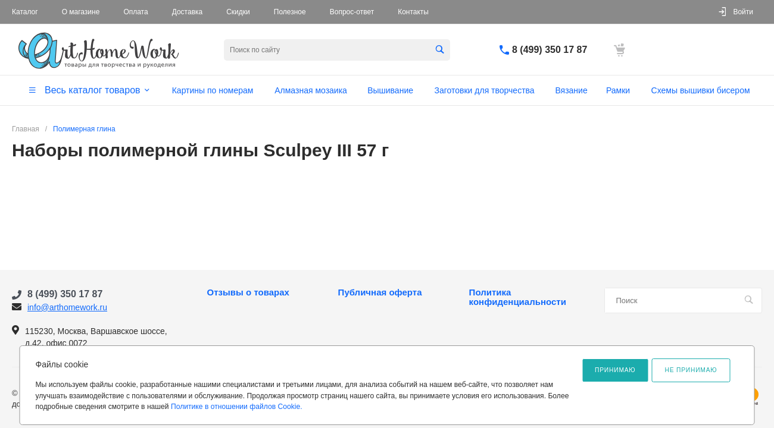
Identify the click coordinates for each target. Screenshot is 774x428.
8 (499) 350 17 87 (549, 50)
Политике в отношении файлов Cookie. (236, 406)
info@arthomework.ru (67, 307)
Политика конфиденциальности (517, 297)
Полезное (290, 12)
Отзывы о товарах (248, 292)
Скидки (238, 12)
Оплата (135, 12)
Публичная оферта (380, 292)
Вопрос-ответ (352, 12)
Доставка (187, 12)
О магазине (81, 12)
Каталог (25, 12)
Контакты (413, 12)
